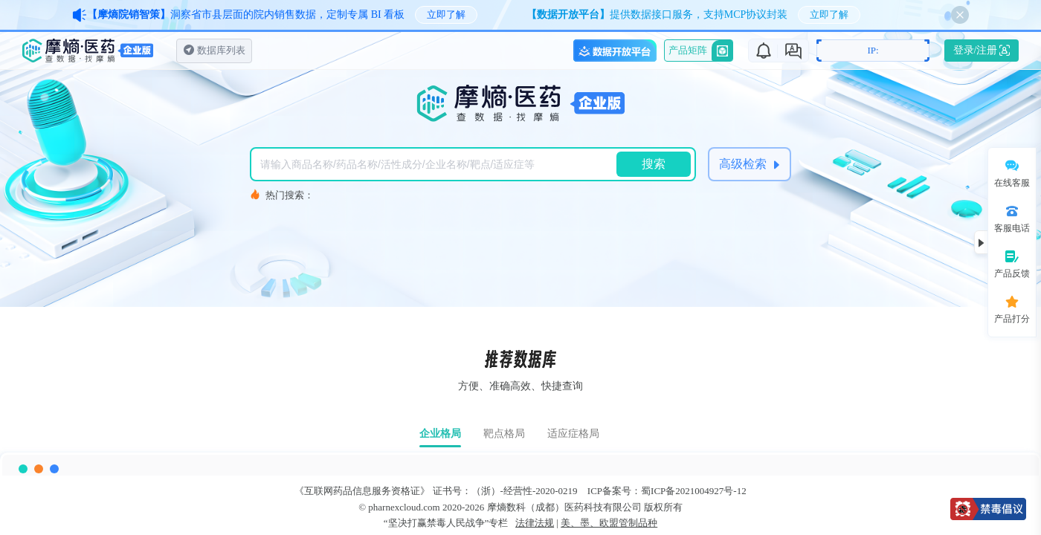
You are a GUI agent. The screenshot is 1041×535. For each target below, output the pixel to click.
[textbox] (437, 164)
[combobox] (437, 164)
